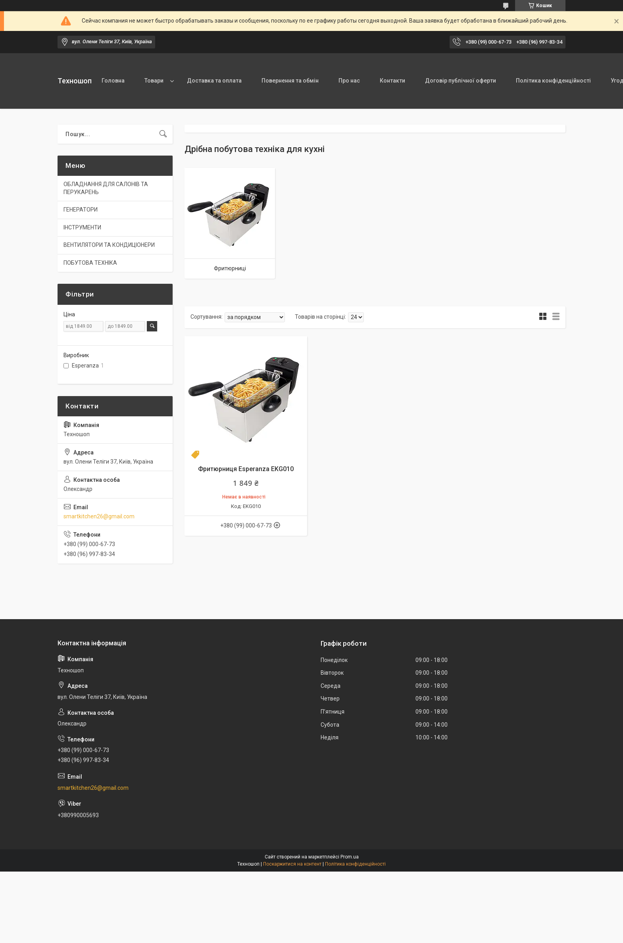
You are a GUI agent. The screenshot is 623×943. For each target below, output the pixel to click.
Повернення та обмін (290, 80)
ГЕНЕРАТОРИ (80, 209)
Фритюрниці (230, 268)
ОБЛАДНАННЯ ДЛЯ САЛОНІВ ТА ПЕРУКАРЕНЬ (105, 188)
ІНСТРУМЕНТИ (82, 227)
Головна (113, 80)
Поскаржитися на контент (292, 864)
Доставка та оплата (214, 80)
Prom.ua (349, 857)
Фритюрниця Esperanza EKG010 (246, 469)
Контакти (392, 80)
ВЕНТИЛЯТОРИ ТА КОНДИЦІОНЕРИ (109, 245)
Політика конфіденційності (553, 80)
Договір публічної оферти (460, 80)
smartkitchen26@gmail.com (99, 516)
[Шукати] (163, 134)
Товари (153, 80)
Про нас (349, 80)
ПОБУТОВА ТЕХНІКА (90, 263)
